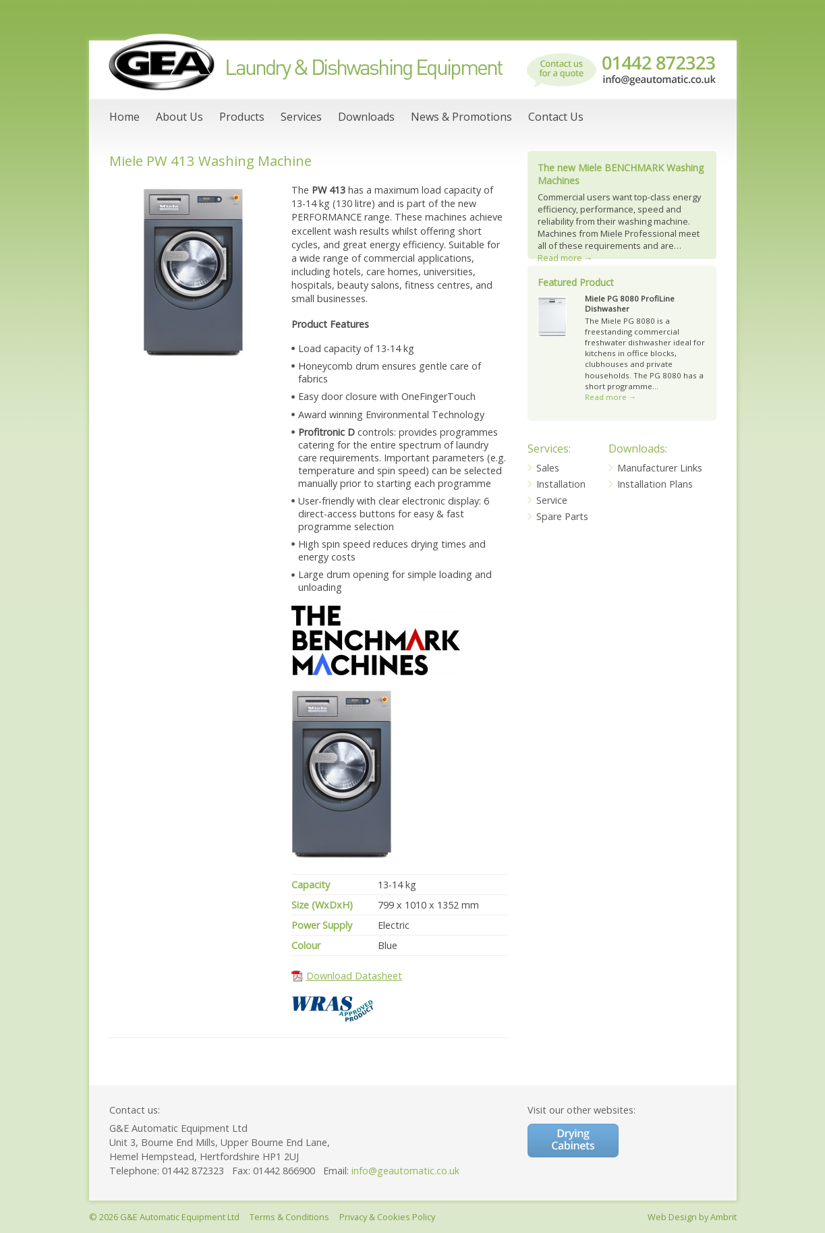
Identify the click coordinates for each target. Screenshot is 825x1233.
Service (551, 500)
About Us (179, 116)
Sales (547, 467)
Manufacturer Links (659, 467)
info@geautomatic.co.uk (405, 1170)
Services (301, 116)
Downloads (366, 116)
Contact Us (556, 116)
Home (124, 116)
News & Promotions (461, 116)
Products (241, 116)
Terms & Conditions (289, 1217)
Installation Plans (655, 484)
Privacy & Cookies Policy (387, 1217)
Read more (565, 258)
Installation (561, 484)
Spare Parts (562, 516)
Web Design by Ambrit (692, 1217)
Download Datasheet (354, 975)
